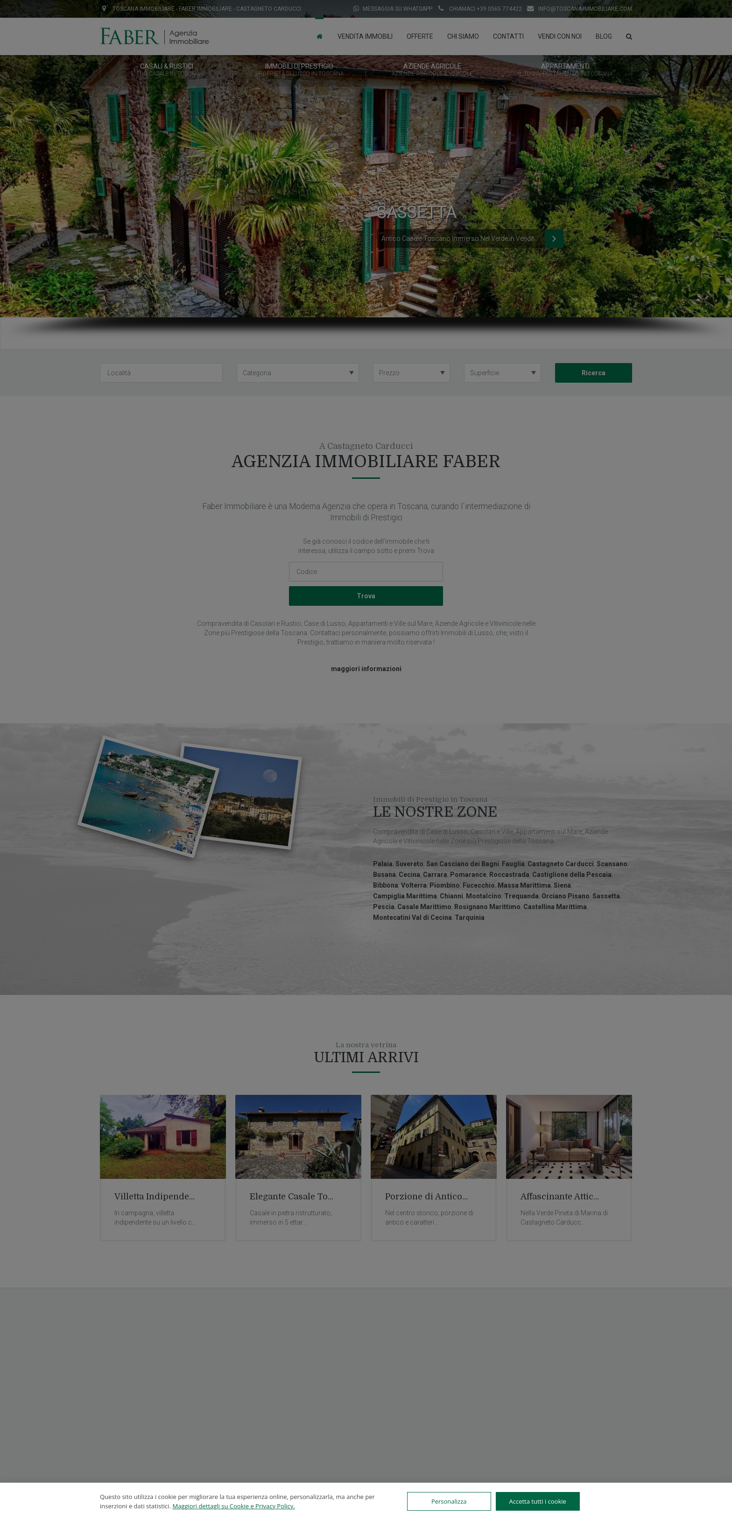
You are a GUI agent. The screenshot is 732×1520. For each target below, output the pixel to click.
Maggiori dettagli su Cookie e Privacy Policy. (233, 1506)
